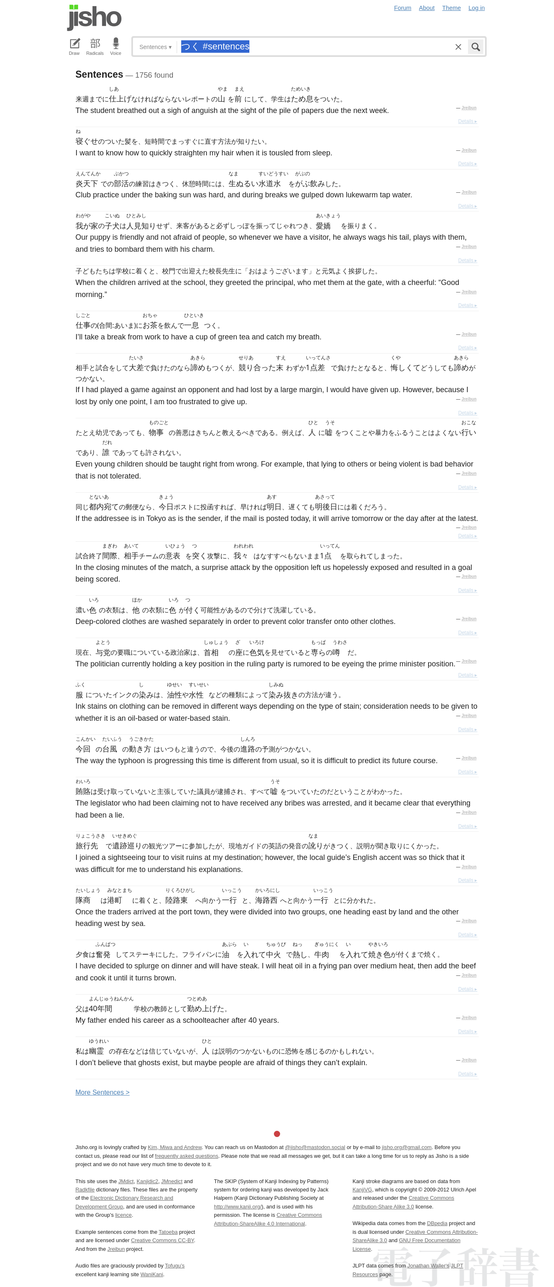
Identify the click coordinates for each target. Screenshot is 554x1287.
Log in (476, 8)
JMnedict (171, 1181)
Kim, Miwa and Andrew (175, 1147)
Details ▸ (467, 121)
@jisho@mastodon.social (315, 1147)
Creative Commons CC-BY (162, 1240)
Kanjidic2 (147, 1181)
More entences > (103, 1092)
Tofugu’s (175, 1265)
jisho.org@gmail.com (407, 1147)
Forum (402, 8)
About (427, 8)
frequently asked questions (186, 1156)
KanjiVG (362, 1189)
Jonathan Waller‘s (428, 1265)
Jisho (94, 18)
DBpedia (437, 1223)
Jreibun (468, 108)
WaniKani (151, 1274)
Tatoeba (168, 1232)
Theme (451, 8)
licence (123, 1215)
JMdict (126, 1181)
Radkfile (85, 1189)
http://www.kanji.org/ (238, 1206)
